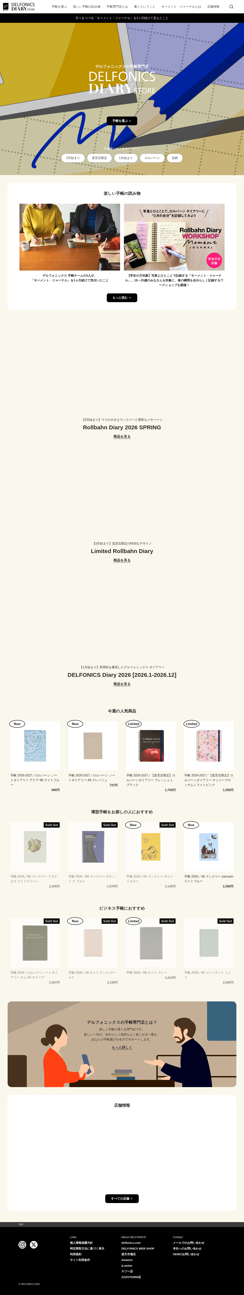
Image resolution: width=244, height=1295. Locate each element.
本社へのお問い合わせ (187, 1248)
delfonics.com (131, 1242)
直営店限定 (99, 158)
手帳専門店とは (117, 6)
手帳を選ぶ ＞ (122, 120)
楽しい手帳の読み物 (86, 6)
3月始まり (73, 158)
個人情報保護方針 (81, 1242)
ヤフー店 (127, 1271)
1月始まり (126, 158)
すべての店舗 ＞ (122, 1198)
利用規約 (75, 1254)
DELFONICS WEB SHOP (137, 1248)
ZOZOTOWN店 (131, 1277)
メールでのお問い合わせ (188, 1242)
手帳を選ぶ (59, 6)
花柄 (175, 158)
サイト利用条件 (80, 1259)
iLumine (126, 1265)
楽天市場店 (128, 1254)
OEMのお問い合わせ (186, 1254)
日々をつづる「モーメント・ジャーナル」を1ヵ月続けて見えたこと (122, 18)
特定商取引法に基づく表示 (87, 1248)
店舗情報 (213, 6)
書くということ (144, 6)
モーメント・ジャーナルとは (181, 6)
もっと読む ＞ (122, 297)
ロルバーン (152, 158)
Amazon (126, 1259)
